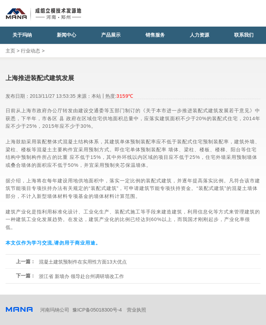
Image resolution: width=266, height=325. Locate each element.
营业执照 (136, 310)
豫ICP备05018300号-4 (97, 310)
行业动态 (30, 51)
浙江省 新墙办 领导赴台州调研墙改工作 (81, 276)
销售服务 (155, 35)
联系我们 (244, 35)
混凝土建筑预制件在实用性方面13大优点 (83, 262)
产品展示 (111, 35)
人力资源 (199, 35)
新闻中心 (66, 35)
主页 (10, 51)
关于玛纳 (22, 35)
